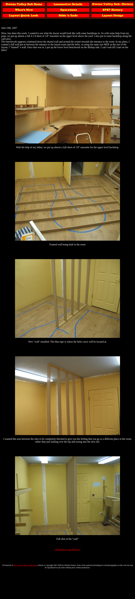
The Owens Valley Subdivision (25, 565)
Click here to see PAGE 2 (67, 549)
